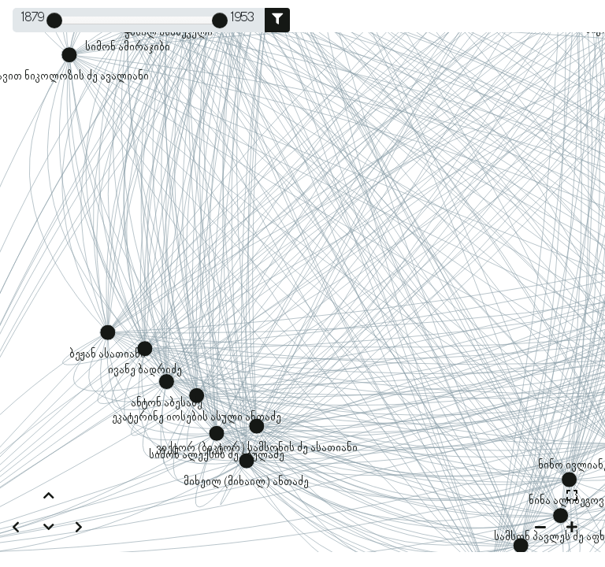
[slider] (54, 20)
